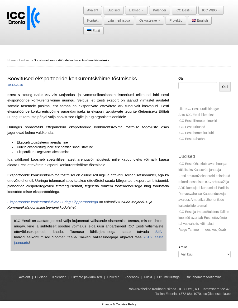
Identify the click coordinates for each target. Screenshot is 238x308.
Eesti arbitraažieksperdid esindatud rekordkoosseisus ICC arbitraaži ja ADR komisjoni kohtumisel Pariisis (204, 182)
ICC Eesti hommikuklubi (196, 133)
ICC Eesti (184, 10)
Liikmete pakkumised (86, 277)
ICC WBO (211, 10)
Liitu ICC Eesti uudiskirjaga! (198, 109)
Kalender (159, 10)
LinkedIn (113, 277)
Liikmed (136, 10)
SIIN (158, 232)
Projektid (175, 20)
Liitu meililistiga (119, 20)
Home (11, 60)
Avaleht (92, 10)
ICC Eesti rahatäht (191, 139)
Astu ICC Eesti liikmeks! (196, 115)
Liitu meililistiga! (169, 277)
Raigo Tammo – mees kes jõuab (202, 229)
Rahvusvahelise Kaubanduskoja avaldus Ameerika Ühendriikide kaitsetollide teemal (202, 199)
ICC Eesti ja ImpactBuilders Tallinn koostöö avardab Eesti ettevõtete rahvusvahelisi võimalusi (203, 218)
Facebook (131, 277)
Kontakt (92, 20)
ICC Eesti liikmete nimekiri (197, 121)
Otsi (181, 78)
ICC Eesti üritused (191, 127)
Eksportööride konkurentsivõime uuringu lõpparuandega (52, 202)
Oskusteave (149, 20)
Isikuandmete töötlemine (204, 277)
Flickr (148, 277)
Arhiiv (182, 247)
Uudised (113, 10)
